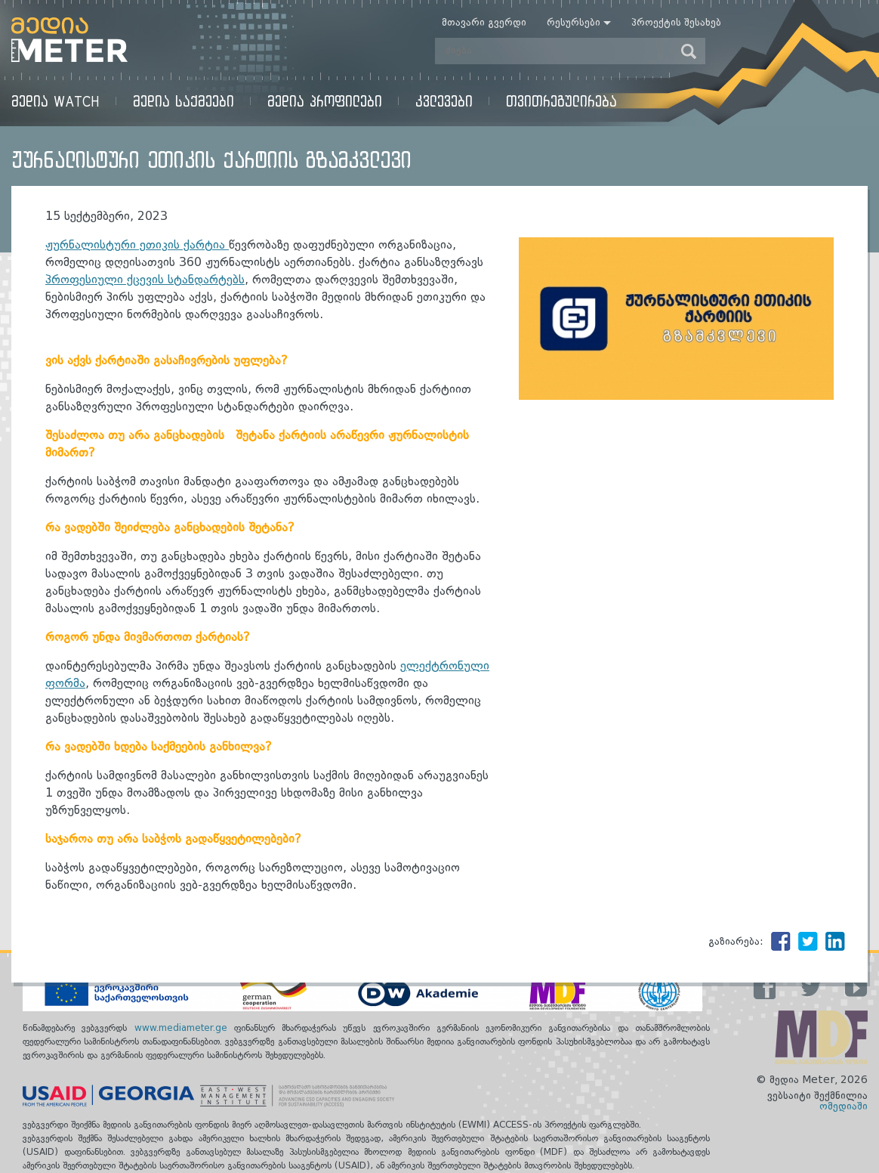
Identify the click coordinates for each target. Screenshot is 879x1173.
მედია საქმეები (183, 100)
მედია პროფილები (324, 100)
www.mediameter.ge (184, 1028)
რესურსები (573, 22)
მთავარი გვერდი (484, 22)
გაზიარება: (735, 941)
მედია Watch (55, 100)
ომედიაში (843, 1106)
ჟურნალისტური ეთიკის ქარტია (137, 246)
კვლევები (444, 100)
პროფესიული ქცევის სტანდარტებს (145, 280)
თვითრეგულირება (561, 100)
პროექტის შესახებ (676, 22)
